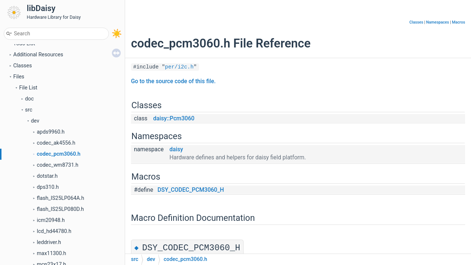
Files (18, 77)
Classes (22, 66)
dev (35, 121)
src (28, 110)
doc (29, 99)
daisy (176, 149)
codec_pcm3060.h (59, 154)
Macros (458, 22)
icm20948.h (51, 220)
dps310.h (48, 187)
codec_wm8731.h (57, 165)
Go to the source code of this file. (173, 81)
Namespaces (437, 22)
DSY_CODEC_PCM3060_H (190, 190)
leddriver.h (49, 242)
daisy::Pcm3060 (173, 118)
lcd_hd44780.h (54, 231)
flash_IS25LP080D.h (60, 209)
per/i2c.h (179, 67)
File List (28, 88)
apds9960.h (51, 132)
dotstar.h (47, 176)
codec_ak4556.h (56, 143)
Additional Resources (38, 55)
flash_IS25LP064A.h (60, 198)
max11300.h (51, 253)
